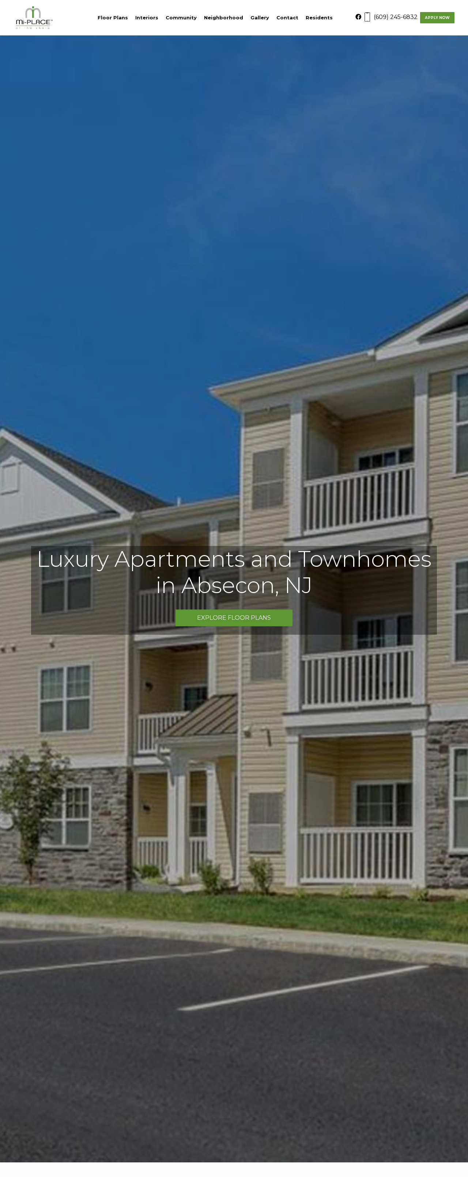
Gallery (259, 17)
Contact (287, 17)
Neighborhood (223, 17)
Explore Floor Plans (234, 617)
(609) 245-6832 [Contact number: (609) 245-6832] (396, 17)
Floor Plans (113, 17)
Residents (319, 17)
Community (181, 17)
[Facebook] (363, 17)
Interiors (146, 17)
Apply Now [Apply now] (437, 17)
